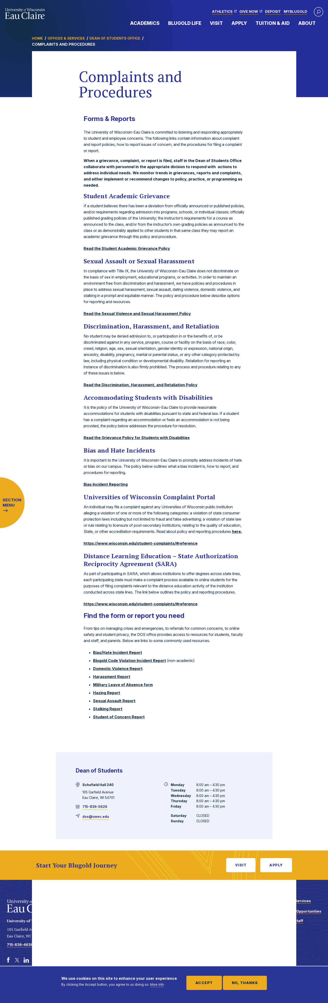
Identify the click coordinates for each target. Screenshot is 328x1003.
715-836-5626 (94, 807)
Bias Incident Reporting (106, 484)
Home (37, 38)
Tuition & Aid (273, 23)
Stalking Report (107, 708)
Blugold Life (184, 23)
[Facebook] (8, 960)
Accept (204, 983)
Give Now (248, 11)
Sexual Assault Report (114, 700)
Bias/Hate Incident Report (117, 652)
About (307, 23)
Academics (145, 23)
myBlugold (295, 11)
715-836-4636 (20, 944)
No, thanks (245, 983)
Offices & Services (66, 38)
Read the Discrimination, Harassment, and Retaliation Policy (141, 384)
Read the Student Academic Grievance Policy (127, 248)
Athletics (222, 11)
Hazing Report (106, 692)
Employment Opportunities (297, 911)
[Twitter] (17, 960)
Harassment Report (111, 676)
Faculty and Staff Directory (288, 923)
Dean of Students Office (115, 38)
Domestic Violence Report (118, 668)
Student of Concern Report (119, 717)
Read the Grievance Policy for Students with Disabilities (137, 437)
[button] (318, 12)
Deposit (273, 11)
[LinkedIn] (26, 960)
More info (157, 984)
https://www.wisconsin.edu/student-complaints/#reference (141, 543)
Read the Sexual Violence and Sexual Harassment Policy (137, 313)
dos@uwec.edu (95, 816)
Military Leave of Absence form (123, 684)
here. (237, 531)
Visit (216, 23)
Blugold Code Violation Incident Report (129, 660)
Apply (239, 23)
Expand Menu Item (162, 23)
